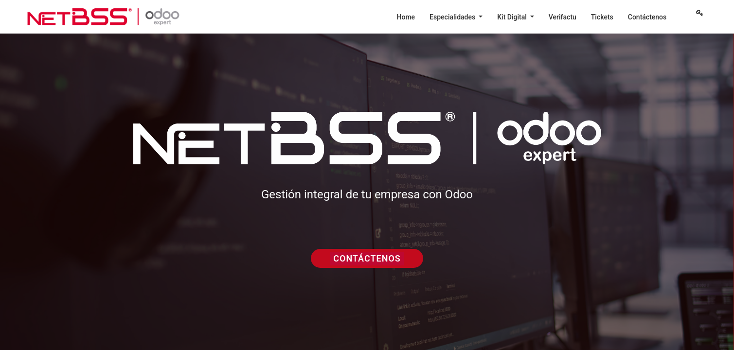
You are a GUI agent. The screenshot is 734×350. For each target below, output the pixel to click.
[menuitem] (406, 17)
